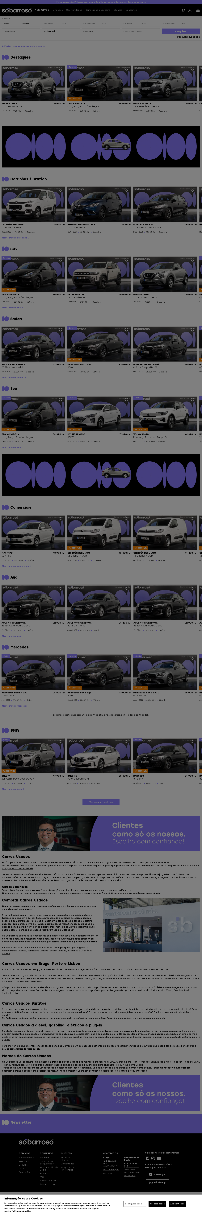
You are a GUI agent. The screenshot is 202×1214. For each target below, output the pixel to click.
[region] (101, 1204)
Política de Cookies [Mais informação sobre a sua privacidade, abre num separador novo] (21, 1211)
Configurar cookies (135, 1204)
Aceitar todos (177, 1204)
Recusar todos (157, 1204)
